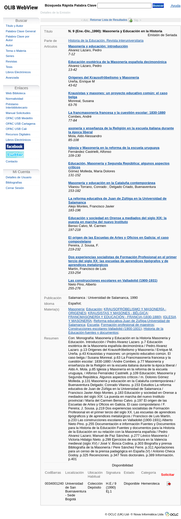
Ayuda (175, 6)
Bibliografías (14, 182)
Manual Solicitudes (18, 113)
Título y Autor (14, 25)
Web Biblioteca (15, 93)
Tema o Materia (16, 50)
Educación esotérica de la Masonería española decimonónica (117, 62)
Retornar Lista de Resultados (111, 19)
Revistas (11, 61)
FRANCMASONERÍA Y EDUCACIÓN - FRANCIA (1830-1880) (114, 317)
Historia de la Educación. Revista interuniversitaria (105, 40)
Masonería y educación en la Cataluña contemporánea (111, 183)
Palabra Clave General (20, 31)
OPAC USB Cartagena (20, 123)
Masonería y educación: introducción (98, 46)
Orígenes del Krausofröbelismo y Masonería (103, 77)
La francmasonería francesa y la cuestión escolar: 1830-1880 (117, 113)
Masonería (76, 309)
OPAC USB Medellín (19, 118)
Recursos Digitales (18, 134)
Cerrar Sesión (15, 187)
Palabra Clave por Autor (17, 38)
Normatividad (14, 98)
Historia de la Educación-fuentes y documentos (115, 330)
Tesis (9, 66)
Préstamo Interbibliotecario (16, 106)
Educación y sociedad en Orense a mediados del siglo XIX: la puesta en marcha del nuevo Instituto (117, 220)
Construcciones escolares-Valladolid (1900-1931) (105, 329)
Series (10, 56)
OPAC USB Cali (16, 128)
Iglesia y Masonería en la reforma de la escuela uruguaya (113, 148)
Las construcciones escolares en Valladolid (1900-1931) (113, 280)
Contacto (11, 161)
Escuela (93, 325)
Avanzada (12, 77)
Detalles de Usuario (19, 177)
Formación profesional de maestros (127, 325)
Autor (9, 45)
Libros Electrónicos (18, 72)
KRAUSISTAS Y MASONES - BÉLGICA (118, 313)
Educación (94, 309)
